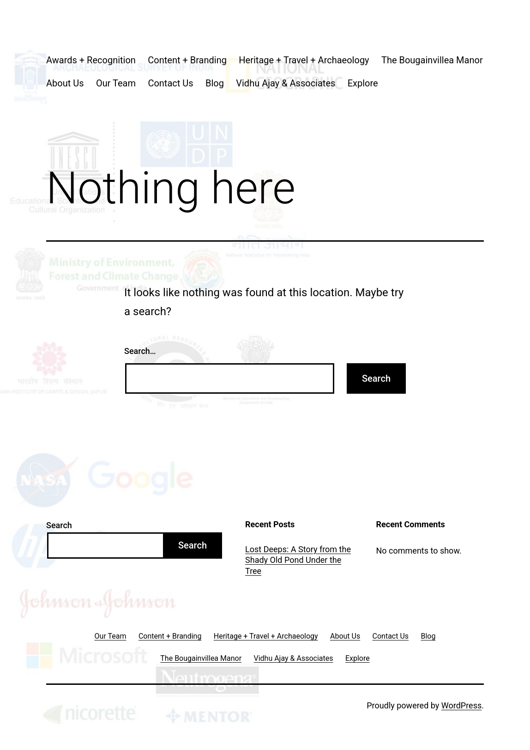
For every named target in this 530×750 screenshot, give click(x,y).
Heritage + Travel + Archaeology (304, 60)
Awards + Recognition (91, 60)
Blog (214, 83)
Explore (363, 83)
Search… (140, 351)
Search (59, 525)
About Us (65, 83)
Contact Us (170, 83)
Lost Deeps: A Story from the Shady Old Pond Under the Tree (298, 560)
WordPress (461, 705)
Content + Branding (187, 60)
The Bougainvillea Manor (432, 60)
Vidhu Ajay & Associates (285, 83)
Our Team (116, 83)
